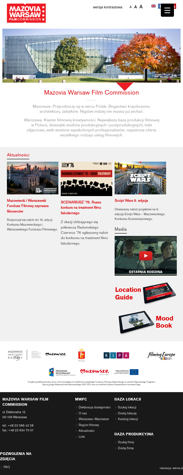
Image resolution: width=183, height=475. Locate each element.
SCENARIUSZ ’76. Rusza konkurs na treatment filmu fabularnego (81, 207)
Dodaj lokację (127, 413)
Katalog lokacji (128, 419)
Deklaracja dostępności (95, 407)
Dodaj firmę (126, 448)
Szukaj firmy (126, 442)
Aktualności (18, 155)
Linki (82, 437)
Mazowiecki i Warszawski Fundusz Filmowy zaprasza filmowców (28, 205)
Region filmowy (89, 425)
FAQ (7, 467)
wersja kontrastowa (107, 7)
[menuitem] (154, 6)
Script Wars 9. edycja (131, 200)
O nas (83, 413)
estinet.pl (178, 468)
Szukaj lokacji (127, 407)
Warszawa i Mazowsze (94, 419)
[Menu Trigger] (167, 10)
